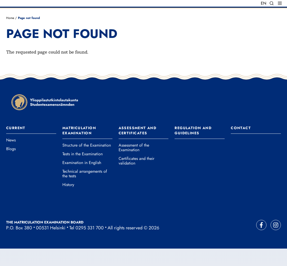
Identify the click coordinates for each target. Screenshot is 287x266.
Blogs (11, 166)
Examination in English (81, 180)
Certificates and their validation (136, 178)
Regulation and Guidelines (193, 148)
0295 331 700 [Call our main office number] (89, 245)
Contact (241, 145)
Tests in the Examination (82, 171)
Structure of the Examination (86, 162)
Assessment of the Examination (134, 165)
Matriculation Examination (79, 148)
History (68, 202)
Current (15, 145)
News (11, 157)
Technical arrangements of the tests (84, 191)
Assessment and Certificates (138, 148)
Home (10, 35)
